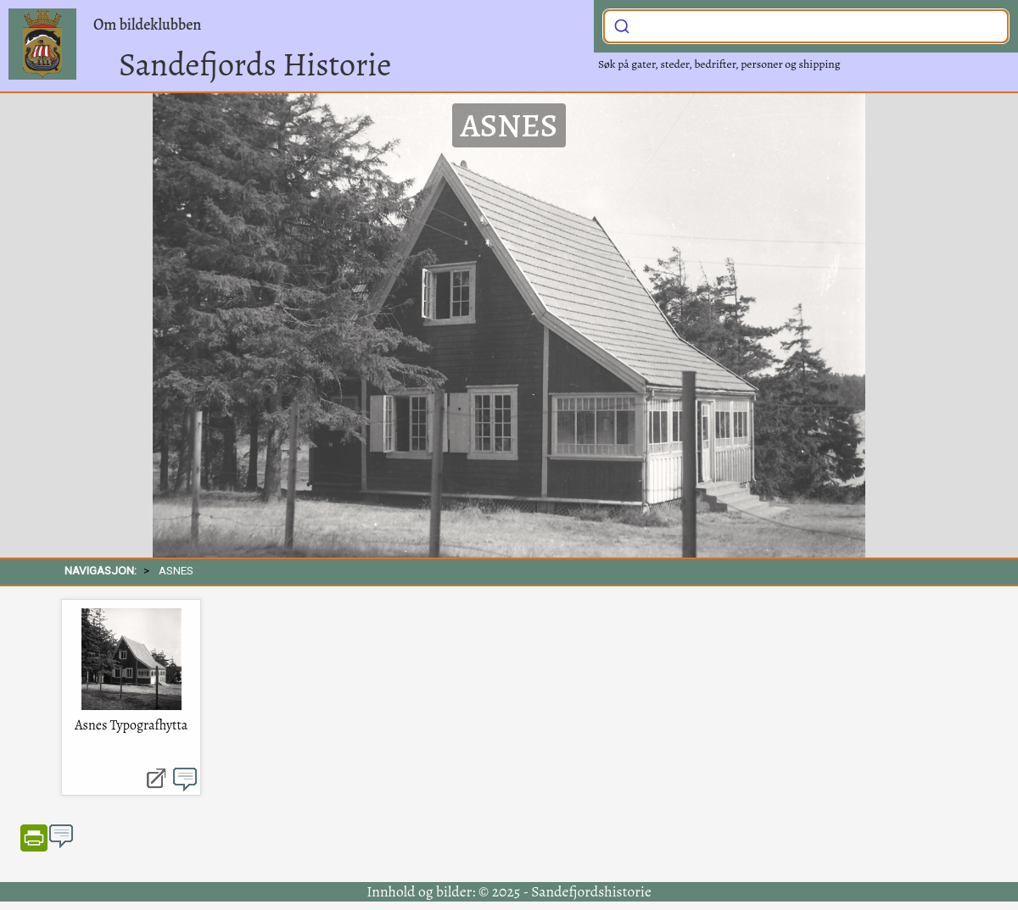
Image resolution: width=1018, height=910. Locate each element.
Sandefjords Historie (255, 64)
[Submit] (622, 25)
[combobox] (806, 26)
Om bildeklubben (147, 24)
